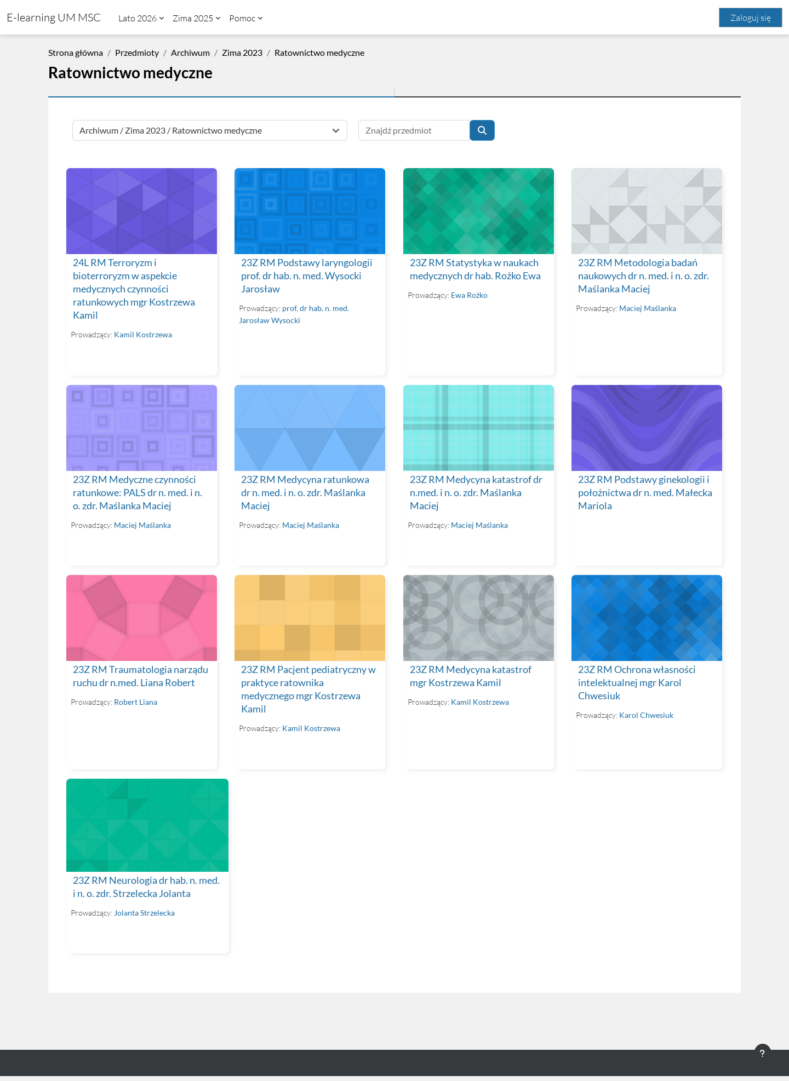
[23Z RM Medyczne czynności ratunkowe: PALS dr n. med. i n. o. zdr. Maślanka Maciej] (141, 427)
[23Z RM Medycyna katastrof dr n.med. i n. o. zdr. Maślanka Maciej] (477, 427)
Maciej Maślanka (646, 307)
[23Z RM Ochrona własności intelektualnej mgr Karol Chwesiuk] (645, 617)
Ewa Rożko (468, 294)
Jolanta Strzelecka (144, 917)
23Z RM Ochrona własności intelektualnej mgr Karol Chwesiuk (636, 681)
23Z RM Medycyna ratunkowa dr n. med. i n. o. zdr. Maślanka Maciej (305, 491)
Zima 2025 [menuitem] (193, 18)
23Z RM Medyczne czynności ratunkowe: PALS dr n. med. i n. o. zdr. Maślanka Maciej (137, 491)
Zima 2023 (242, 52)
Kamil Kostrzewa (143, 333)
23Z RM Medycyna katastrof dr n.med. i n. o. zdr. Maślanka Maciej (475, 491)
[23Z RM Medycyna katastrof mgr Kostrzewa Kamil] (477, 617)
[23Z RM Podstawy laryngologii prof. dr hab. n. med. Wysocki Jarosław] (310, 211)
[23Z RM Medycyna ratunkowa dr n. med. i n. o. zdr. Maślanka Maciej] (310, 427)
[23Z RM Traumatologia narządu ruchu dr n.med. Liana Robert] (141, 617)
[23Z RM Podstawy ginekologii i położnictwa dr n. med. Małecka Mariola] (645, 427)
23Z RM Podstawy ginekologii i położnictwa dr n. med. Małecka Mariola (644, 491)
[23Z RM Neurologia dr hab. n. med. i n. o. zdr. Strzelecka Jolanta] (141, 820)
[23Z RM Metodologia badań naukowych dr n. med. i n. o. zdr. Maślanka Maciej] (645, 211)
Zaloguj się (750, 17)
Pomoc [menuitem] (242, 18)
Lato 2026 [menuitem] (137, 18)
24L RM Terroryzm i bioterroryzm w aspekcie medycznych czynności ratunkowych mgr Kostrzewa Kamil (134, 288)
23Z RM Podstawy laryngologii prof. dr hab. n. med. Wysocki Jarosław (307, 275)
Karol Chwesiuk (645, 713)
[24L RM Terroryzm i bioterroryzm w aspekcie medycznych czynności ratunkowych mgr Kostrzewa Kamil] (141, 211)
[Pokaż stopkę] (762, 1053)
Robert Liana (135, 700)
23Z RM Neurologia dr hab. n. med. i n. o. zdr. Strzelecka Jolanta (135, 885)
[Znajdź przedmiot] (414, 130)
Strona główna (75, 52)
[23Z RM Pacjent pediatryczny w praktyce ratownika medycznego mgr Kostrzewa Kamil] (310, 617)
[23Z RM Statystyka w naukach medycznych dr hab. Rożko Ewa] (477, 211)
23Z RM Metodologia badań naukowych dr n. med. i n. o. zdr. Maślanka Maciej (642, 275)
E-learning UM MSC (54, 17)
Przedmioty (137, 52)
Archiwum (190, 52)
